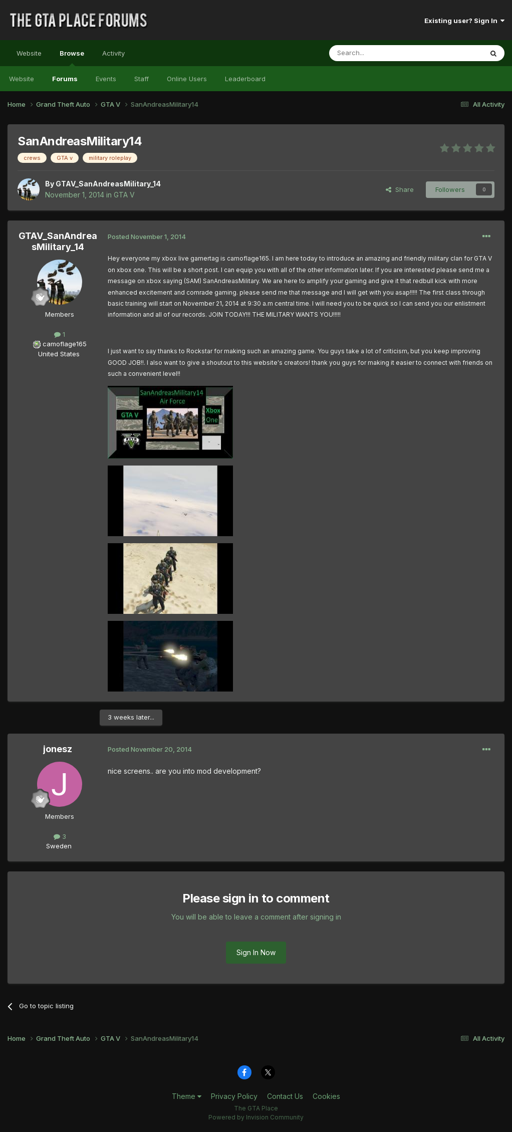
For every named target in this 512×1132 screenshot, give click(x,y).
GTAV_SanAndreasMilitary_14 (108, 183)
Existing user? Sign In (464, 21)
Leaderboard (245, 79)
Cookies (326, 1096)
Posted (147, 237)
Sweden (59, 846)
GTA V (124, 194)
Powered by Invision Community (256, 1117)
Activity (113, 53)
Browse (72, 57)
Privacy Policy (234, 1096)
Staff (141, 79)
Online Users (187, 79)
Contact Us (285, 1096)
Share (400, 189)
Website (29, 53)
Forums (65, 79)
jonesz (57, 749)
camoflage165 (65, 344)
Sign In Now (256, 952)
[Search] (380, 53)
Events (106, 79)
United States (59, 354)
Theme (186, 1096)
